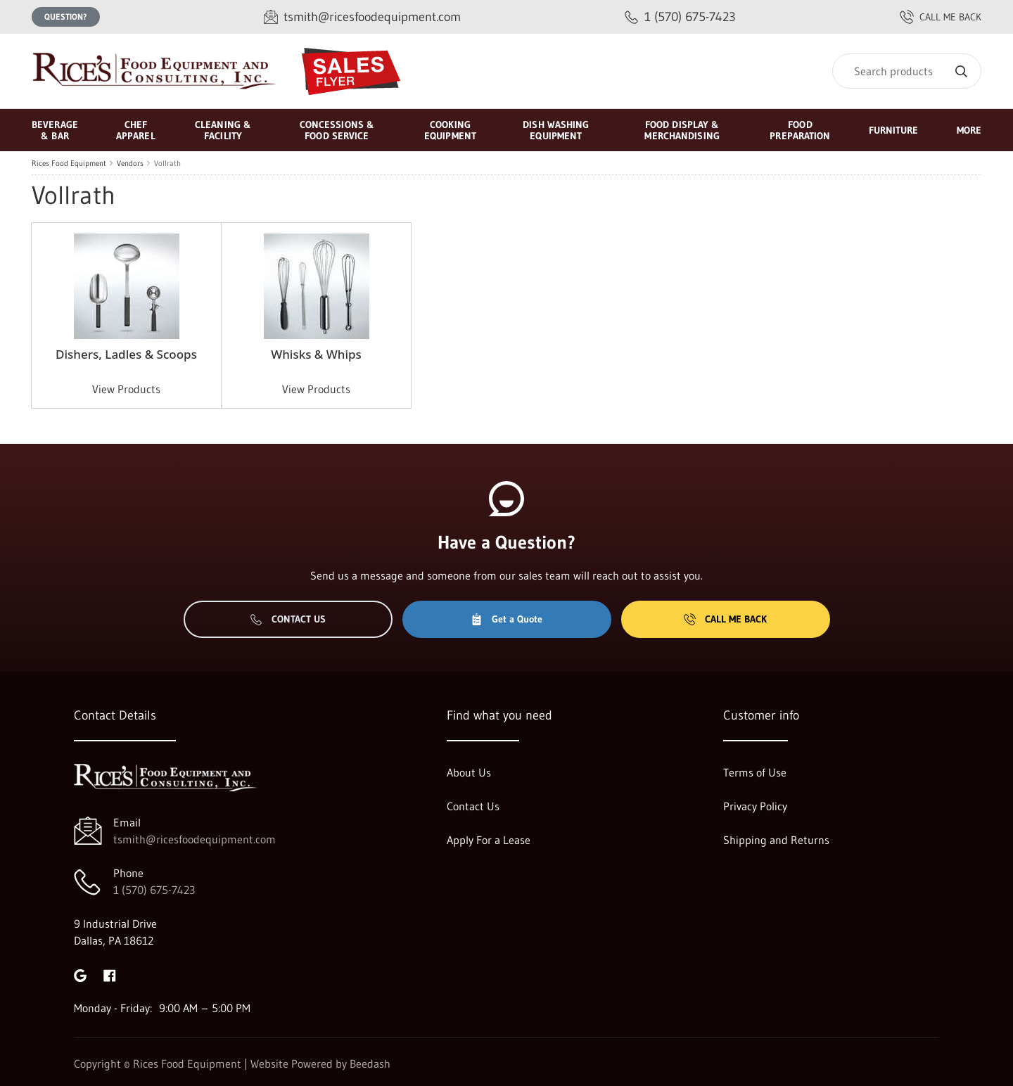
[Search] (906, 71)
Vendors (130, 163)
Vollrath (167, 163)
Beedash (370, 1063)
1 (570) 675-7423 (154, 890)
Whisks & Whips (316, 354)
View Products (126, 389)
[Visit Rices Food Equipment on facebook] (109, 974)
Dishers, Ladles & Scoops (126, 354)
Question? (65, 16)
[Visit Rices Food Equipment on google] (80, 974)
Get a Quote (506, 619)
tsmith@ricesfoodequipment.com (194, 839)
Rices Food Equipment (69, 163)
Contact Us (288, 619)
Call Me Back (725, 619)
